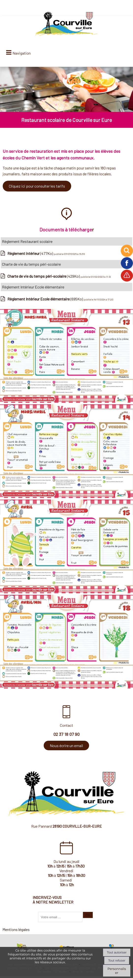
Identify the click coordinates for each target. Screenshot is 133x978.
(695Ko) (45, 299)
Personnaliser (116, 971)
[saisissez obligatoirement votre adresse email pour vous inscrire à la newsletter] (60, 917)
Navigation (22, 53)
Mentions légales (16, 929)
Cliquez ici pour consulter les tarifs (37, 186)
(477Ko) (30, 253)
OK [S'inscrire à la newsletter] (88, 915)
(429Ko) (43, 276)
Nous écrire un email (66, 745)
